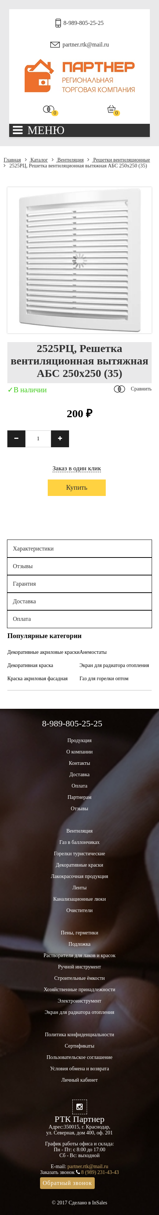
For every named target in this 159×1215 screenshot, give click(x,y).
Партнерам (79, 797)
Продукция (79, 740)
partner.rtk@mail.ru (85, 44)
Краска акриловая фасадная (37, 678)
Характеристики (33, 548)
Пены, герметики (79, 933)
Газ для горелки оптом (104, 678)
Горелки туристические (79, 853)
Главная (12, 160)
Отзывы (23, 566)
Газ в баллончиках (79, 842)
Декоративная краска (30, 665)
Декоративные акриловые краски (43, 652)
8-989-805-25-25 (84, 23)
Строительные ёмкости (79, 978)
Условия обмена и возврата (79, 1068)
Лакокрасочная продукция (79, 876)
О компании (79, 752)
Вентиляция (68, 160)
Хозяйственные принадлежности (79, 989)
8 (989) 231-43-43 (100, 1172)
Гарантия (24, 584)
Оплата (22, 619)
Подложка (80, 944)
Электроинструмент (79, 1001)
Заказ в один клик (77, 468)
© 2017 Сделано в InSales (79, 1202)
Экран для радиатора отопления (114, 665)
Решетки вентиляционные (118, 160)
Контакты (79, 763)
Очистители (79, 910)
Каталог (36, 160)
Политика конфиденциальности (79, 1034)
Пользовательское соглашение (80, 1057)
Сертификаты (79, 1046)
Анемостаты (93, 652)
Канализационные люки (79, 899)
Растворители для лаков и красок (79, 955)
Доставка (24, 601)
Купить (76, 487)
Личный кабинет (79, 1080)
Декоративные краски (79, 865)
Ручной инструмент (79, 967)
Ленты (79, 887)
